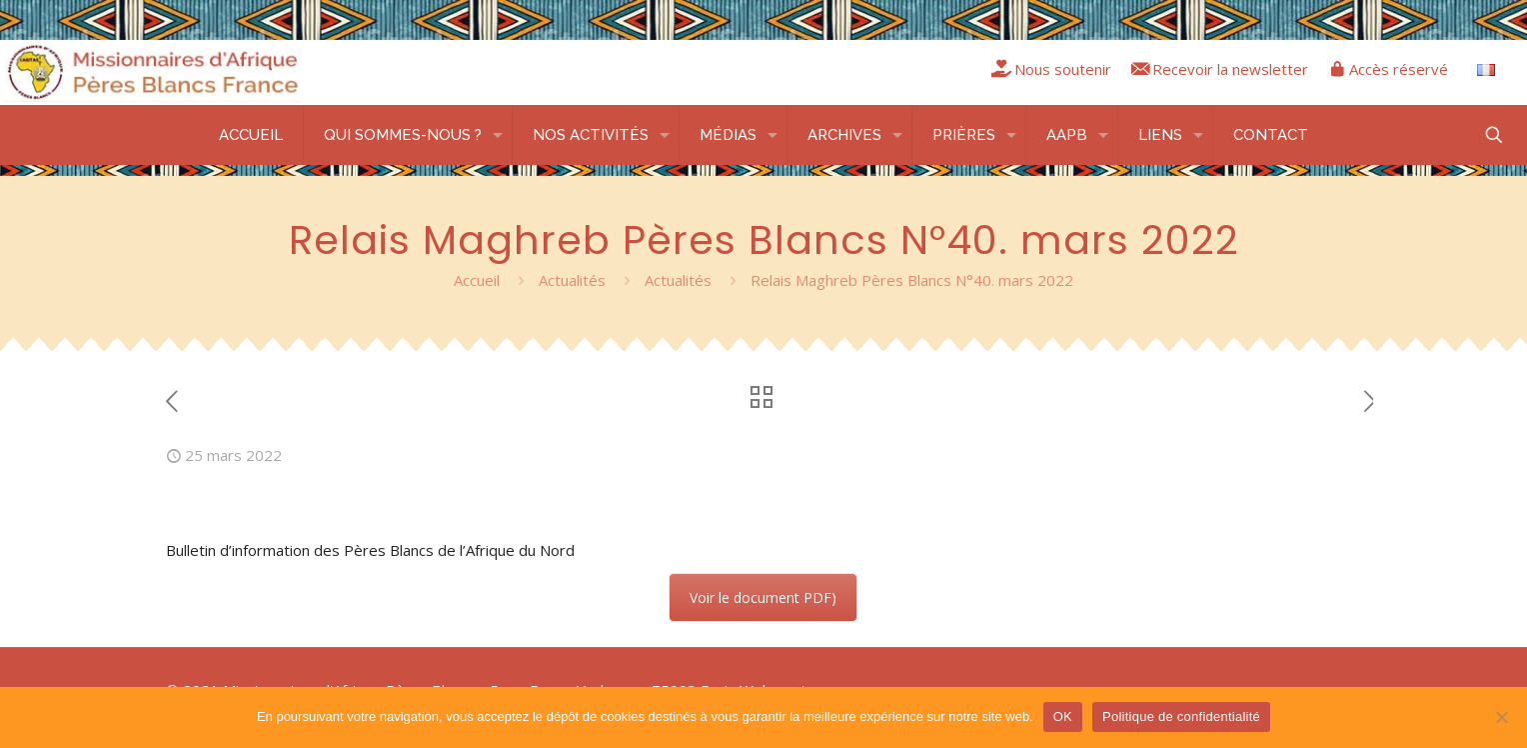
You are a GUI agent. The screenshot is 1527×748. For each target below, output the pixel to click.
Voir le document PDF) (763, 597)
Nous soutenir (1062, 69)
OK (1062, 716)
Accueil (477, 280)
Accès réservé (1398, 69)
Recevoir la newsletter (1230, 69)
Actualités (572, 280)
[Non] (1502, 717)
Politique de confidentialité (1181, 716)
